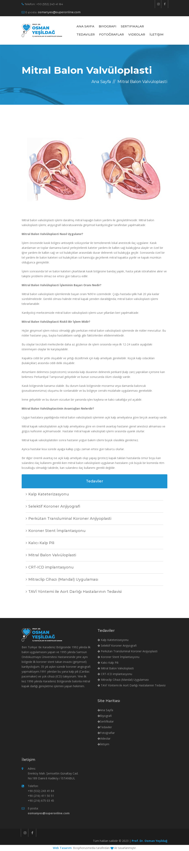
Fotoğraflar (111, 34)
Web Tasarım (62, 848)
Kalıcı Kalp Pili (40, 543)
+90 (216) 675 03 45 (41, 800)
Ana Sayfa (85, 26)
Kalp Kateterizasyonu (47, 494)
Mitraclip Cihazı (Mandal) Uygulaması (62, 579)
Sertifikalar (132, 26)
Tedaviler (85, 34)
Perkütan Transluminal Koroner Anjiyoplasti (68, 518)
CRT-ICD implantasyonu (50, 567)
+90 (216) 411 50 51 (41, 796)
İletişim (157, 34)
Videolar (136, 34)
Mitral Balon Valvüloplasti (51, 555)
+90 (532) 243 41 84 (49, 4)
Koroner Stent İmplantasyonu (56, 531)
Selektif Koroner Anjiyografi (53, 506)
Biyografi (107, 26)
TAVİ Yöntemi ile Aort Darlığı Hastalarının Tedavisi (74, 591)
